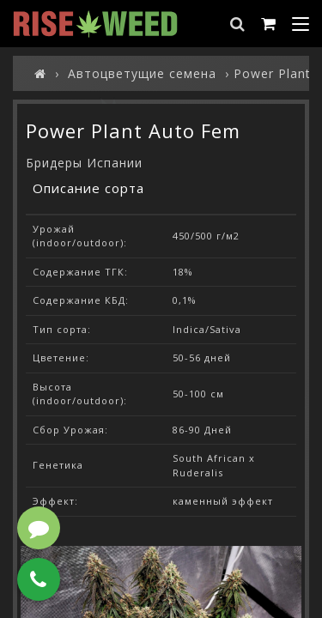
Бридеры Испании (84, 162)
